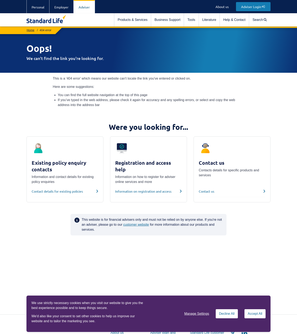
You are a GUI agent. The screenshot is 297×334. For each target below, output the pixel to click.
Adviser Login (253, 7)
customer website (136, 224)
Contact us (206, 191)
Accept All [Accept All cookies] (255, 313)
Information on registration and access (143, 191)
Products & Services (132, 19)
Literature (209, 19)
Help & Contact (234, 19)
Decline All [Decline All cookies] (227, 313)
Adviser (84, 7)
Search (260, 19)
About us (222, 7)
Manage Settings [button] (196, 313)
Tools (191, 19)
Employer (61, 7)
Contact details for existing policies (57, 191)
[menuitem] (132, 19)
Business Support (167, 19)
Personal (38, 7)
